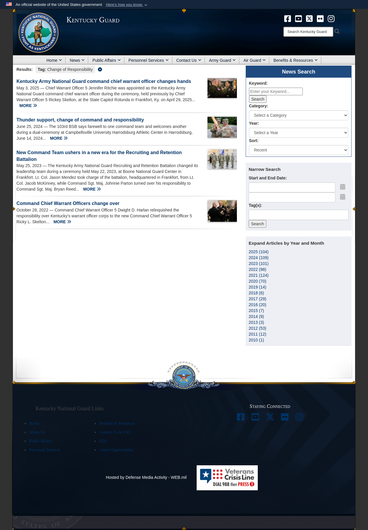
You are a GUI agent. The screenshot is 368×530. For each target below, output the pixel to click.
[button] (127, 5)
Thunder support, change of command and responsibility (80, 119)
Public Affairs (106, 60)
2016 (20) (257, 304)
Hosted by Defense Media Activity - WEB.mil (146, 477)
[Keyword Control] (276, 91)
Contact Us (188, 60)
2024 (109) (259, 257)
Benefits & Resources (295, 60)
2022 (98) (257, 269)
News (77, 60)
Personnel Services (148, 60)
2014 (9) (256, 316)
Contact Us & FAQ (115, 432)
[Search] (308, 32)
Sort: (254, 140)
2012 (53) (257, 328)
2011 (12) (257, 334)
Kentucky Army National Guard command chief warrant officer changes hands (103, 81)
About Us (37, 432)
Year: (254, 123)
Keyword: (258, 83)
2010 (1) (256, 340)
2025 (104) (259, 251)
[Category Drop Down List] (298, 115)
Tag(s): (255, 205)
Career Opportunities (116, 450)
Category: (258, 106)
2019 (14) (257, 287)
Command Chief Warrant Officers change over (68, 203)
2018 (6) (256, 293)
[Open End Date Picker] (342, 197)
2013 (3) (256, 322)
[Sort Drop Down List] (298, 150)
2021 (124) (259, 275)
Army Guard (222, 60)
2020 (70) (257, 281)
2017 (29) (257, 298)
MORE (28, 105)
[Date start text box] (292, 187)
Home (54, 60)
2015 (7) (256, 310)
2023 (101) (259, 263)
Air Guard (254, 60)
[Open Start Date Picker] (342, 187)
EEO (103, 441)
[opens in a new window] (287, 18)
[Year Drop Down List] (298, 133)
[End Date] (292, 197)
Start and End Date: (268, 178)
